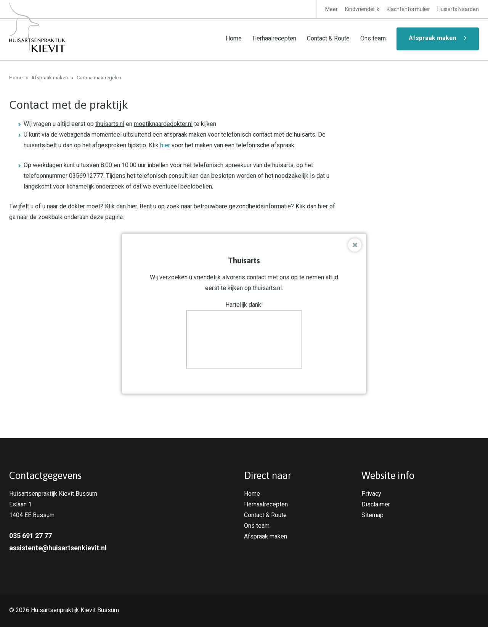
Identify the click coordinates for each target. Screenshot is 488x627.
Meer (331, 9)
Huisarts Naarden (458, 9)
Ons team (373, 38)
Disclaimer (375, 504)
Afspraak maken (432, 38)
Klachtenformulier (408, 9)
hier (165, 145)
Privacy (371, 493)
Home (234, 38)
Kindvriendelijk (362, 9)
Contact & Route (328, 38)
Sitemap (372, 515)
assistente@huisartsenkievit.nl (58, 548)
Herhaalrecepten (274, 38)
